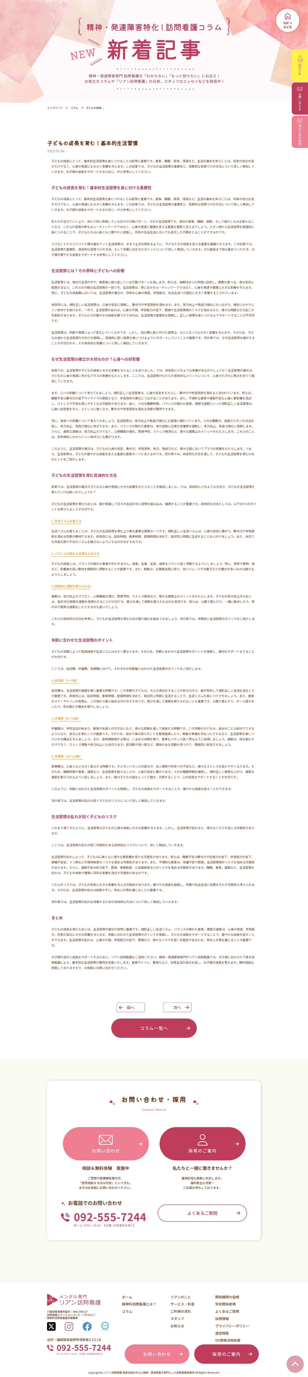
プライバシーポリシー (232, 1325)
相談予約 (300, 65)
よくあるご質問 (202, 1213)
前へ (131, 1007)
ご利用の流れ (180, 1311)
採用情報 (222, 1318)
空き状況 (299, 132)
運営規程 (222, 1333)
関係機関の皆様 (227, 1296)
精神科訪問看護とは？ (139, 1303)
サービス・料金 (182, 1303)
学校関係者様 (225, 1303)
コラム (74, 108)
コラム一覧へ (154, 1028)
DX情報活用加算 (227, 1340)
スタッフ (177, 1318)
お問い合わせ (106, 1143)
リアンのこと (180, 1296)
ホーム (127, 1296)
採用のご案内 (202, 1143)
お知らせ (177, 1325)
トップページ (54, 108)
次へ (177, 1007)
